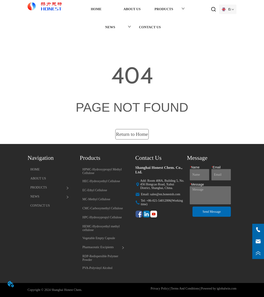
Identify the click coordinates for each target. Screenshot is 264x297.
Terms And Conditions (185, 288)
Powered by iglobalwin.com (218, 288)
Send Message (212, 211)
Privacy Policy (160, 288)
